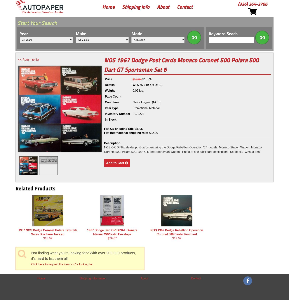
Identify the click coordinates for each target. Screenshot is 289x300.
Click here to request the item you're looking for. (62, 264)
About (163, 6)
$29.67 (112, 217)
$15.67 (47, 217)
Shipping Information (93, 278)
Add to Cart (117, 163)
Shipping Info (135, 6)
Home (108, 6)
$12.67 (176, 217)
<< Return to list (28, 59)
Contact (185, 6)
